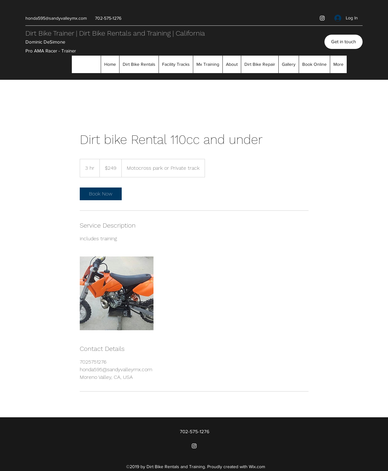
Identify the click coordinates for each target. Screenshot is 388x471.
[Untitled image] (116, 293)
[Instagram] (322, 18)
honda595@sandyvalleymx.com (56, 18)
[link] (101, 194)
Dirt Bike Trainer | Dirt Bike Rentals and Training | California (115, 33)
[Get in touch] (343, 42)
